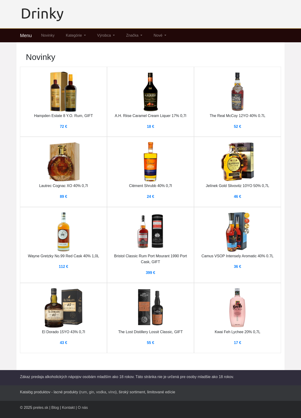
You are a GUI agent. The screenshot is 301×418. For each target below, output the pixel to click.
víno (111, 392)
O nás (83, 408)
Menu (26, 35)
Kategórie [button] (74, 35)
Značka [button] (132, 35)
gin (91, 392)
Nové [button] (158, 35)
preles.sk (40, 408)
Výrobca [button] (104, 35)
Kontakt (68, 408)
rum (83, 392)
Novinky (48, 35)
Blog (55, 408)
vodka (101, 392)
